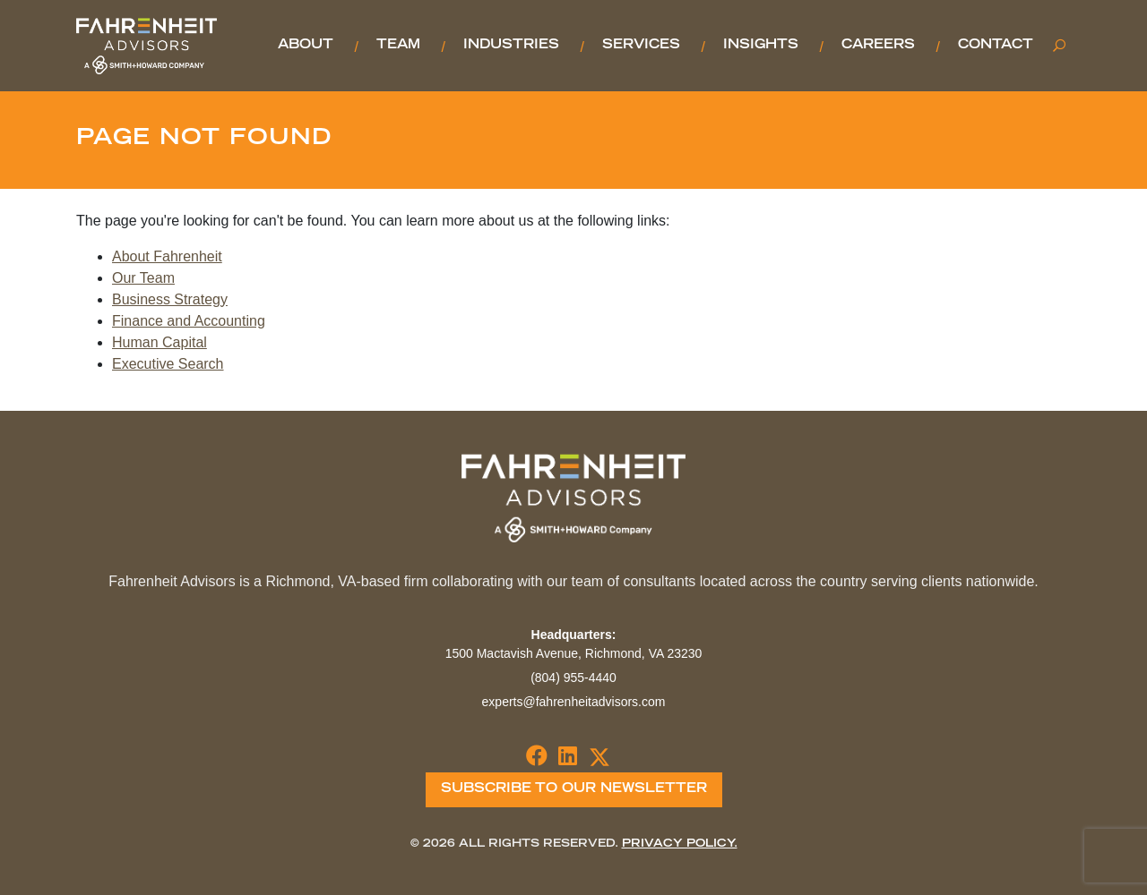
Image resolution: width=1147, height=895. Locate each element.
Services (641, 45)
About (305, 45)
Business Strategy (170, 299)
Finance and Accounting (188, 320)
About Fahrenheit (167, 256)
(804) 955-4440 (573, 677)
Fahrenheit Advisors (146, 45)
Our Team (143, 278)
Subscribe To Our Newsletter (574, 789)
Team (398, 45)
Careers (878, 45)
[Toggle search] (1059, 46)
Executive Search (168, 363)
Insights (760, 45)
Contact (995, 45)
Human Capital (159, 342)
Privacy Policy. (679, 844)
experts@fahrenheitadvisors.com (574, 702)
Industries (511, 45)
